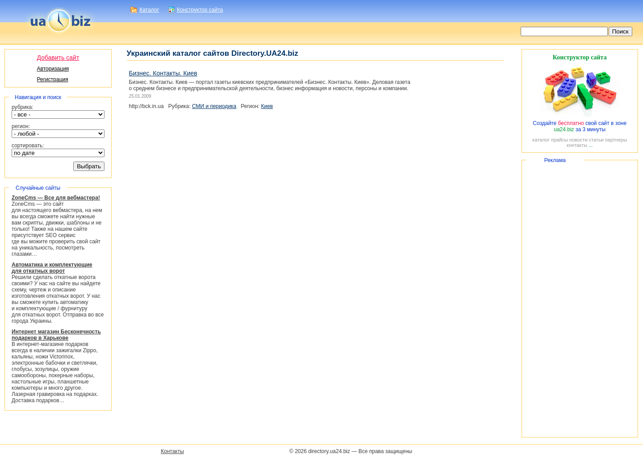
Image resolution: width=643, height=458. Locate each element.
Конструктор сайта (200, 10)
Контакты (172, 451)
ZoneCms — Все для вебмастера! (56, 198)
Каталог (149, 10)
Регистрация (52, 79)
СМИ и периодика (214, 106)
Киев (267, 106)
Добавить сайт (58, 57)
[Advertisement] (579, 299)
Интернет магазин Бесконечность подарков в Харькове (56, 335)
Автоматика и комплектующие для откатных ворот (52, 268)
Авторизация (53, 69)
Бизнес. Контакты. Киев (163, 73)
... (591, 145)
